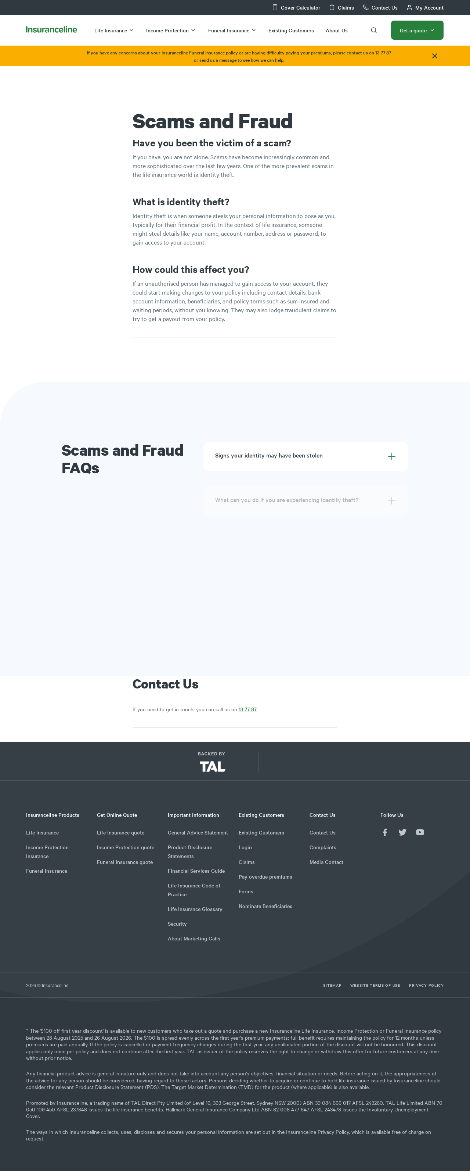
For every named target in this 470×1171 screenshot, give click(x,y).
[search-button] (374, 30)
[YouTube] (420, 832)
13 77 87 (248, 709)
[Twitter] (402, 832)
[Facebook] (384, 832)
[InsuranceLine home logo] (51, 30)
